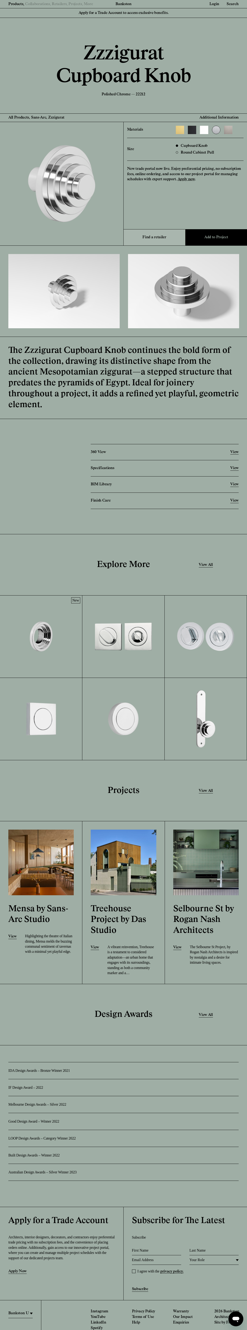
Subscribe (140, 1289)
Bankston (123, 4)
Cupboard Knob (192, 146)
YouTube (98, 1317)
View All (206, 565)
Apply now (186, 179)
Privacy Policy (143, 1311)
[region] (20, 1313)
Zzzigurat (56, 117)
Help (136, 1322)
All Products (18, 117)
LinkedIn (98, 1322)
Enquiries (181, 1322)
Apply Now (17, 1271)
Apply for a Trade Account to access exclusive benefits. (123, 13)
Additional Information (219, 117)
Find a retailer (154, 237)
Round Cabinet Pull (195, 153)
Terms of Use (143, 1317)
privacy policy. (171, 1271)
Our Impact (183, 1317)
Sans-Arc (38, 117)
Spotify (97, 1328)
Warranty (181, 1311)
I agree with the (161, 1271)
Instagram (99, 1311)
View (12, 936)
